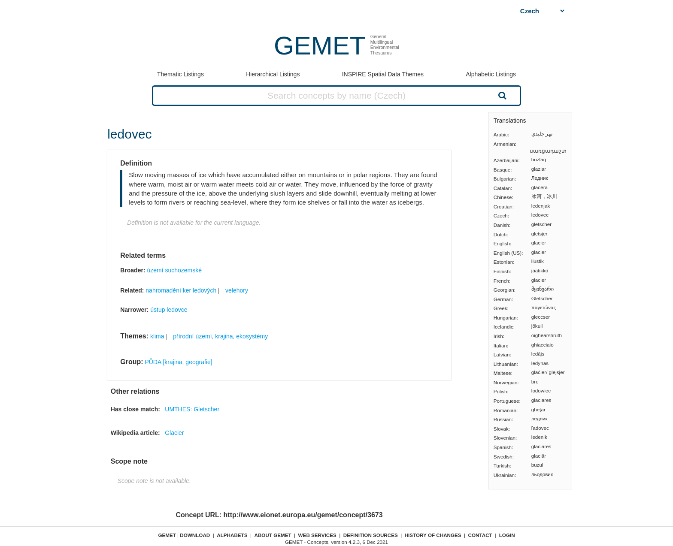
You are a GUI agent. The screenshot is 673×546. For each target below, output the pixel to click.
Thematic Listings (180, 74)
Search (501, 95)
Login (507, 535)
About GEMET (273, 535)
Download (195, 535)
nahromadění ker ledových (181, 290)
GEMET (319, 45)
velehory (236, 290)
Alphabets (232, 535)
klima (157, 336)
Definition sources (370, 535)
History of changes (433, 535)
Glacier (174, 432)
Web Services (317, 535)
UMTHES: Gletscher (192, 409)
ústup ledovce (168, 309)
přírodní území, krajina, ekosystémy (220, 336)
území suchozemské (174, 270)
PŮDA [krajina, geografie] (178, 362)
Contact (480, 535)
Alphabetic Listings (491, 74)
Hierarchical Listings (273, 74)
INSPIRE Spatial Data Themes (383, 74)
